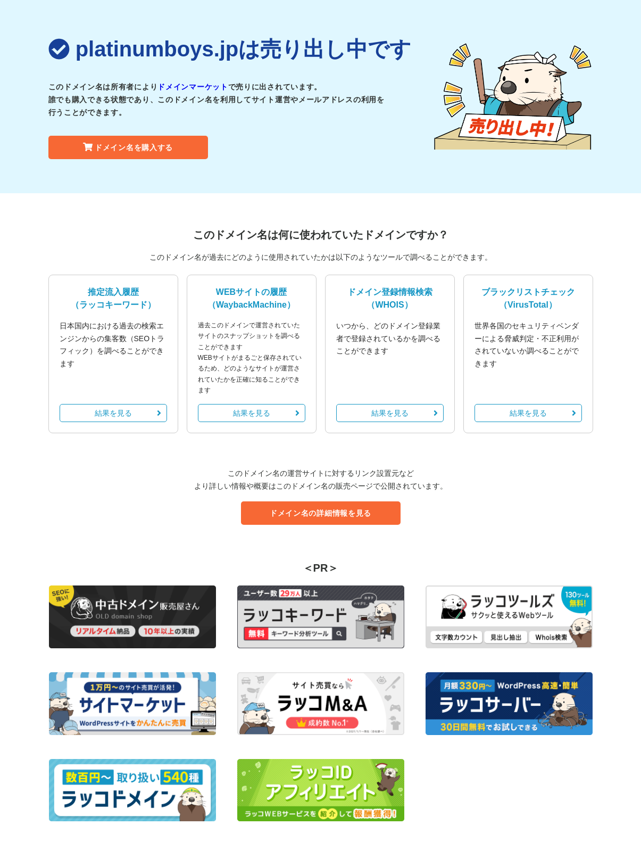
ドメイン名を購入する (128, 147)
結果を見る (128, 413)
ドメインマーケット (192, 86)
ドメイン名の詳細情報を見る (320, 513)
